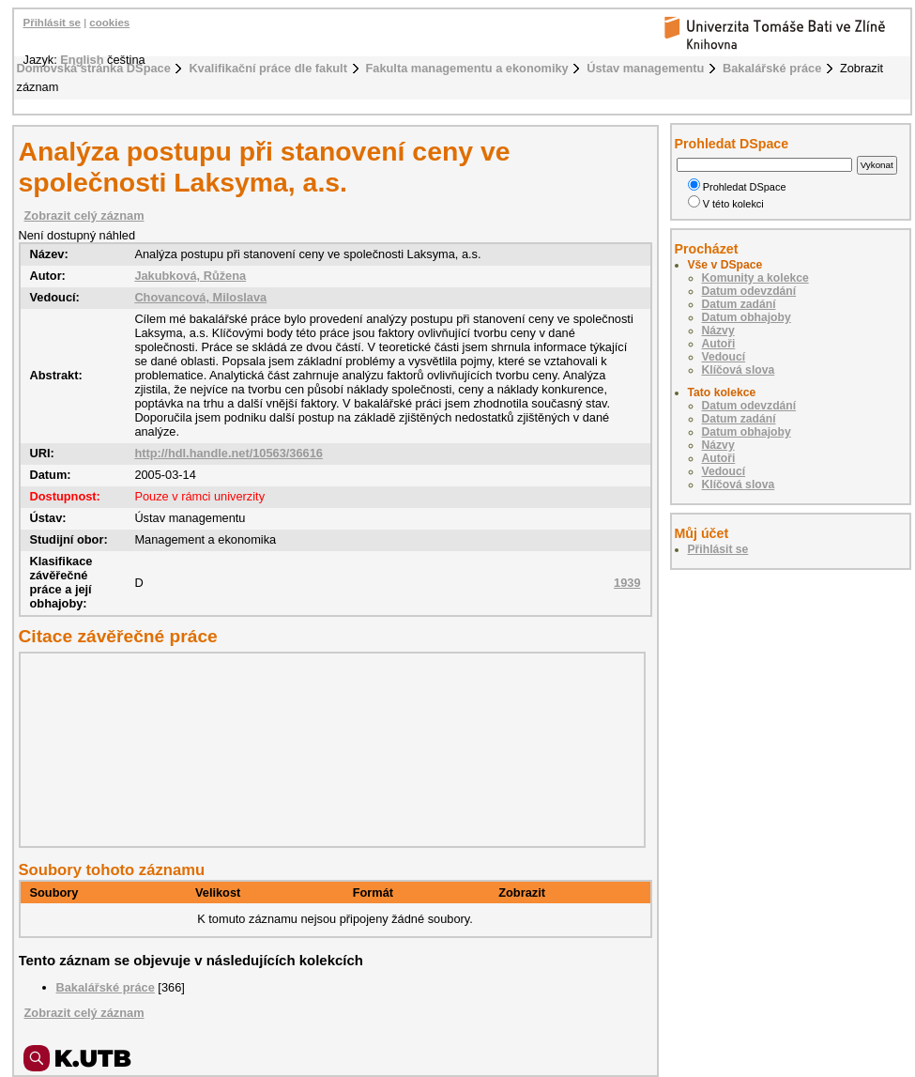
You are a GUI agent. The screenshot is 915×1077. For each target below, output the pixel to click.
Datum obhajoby (746, 317)
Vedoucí (724, 356)
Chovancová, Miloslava (200, 297)
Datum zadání (739, 304)
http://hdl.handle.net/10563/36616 (228, 453)
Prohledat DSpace (737, 186)
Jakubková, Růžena (190, 276)
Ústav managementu (645, 68)
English (81, 60)
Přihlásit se (52, 22)
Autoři (719, 343)
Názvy (718, 330)
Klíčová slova (738, 370)
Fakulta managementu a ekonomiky (467, 68)
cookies (109, 22)
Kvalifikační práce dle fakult (268, 68)
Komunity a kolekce (755, 278)
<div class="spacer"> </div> (328, 749)
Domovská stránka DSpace (94, 68)
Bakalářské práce (772, 68)
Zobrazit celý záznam (84, 215)
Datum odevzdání (749, 291)
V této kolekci (726, 203)
